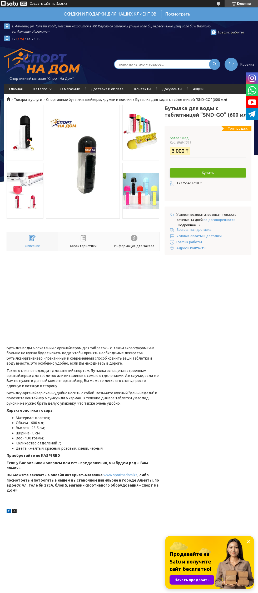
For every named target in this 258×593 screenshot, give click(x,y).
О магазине (70, 89)
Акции (198, 89)
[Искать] (214, 64)
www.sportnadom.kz (120, 475)
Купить (208, 173)
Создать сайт (40, 3)
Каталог (40, 89)
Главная (16, 89)
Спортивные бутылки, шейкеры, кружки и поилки (89, 99)
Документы (172, 89)
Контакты (142, 89)
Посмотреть (177, 14)
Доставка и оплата (107, 89)
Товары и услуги (28, 99)
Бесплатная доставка (193, 230)
